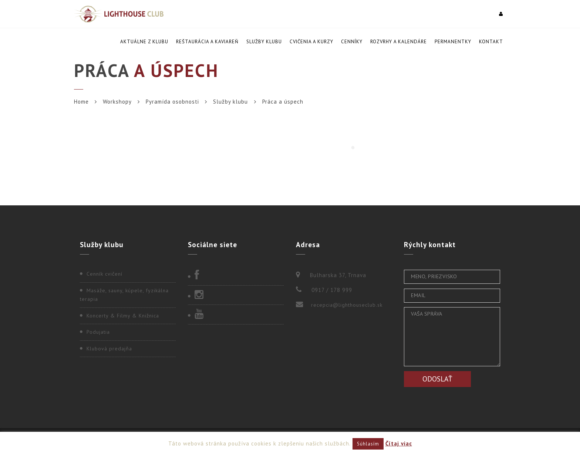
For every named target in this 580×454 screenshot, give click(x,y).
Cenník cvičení (104, 273)
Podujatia (98, 332)
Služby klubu (264, 41)
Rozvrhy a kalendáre (398, 41)
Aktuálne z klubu (144, 41)
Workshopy (117, 101)
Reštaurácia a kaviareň (207, 41)
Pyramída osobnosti (172, 101)
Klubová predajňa (109, 348)
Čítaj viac (398, 443)
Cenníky (351, 41)
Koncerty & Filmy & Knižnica (123, 315)
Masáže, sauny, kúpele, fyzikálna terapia (124, 295)
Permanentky (453, 41)
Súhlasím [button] (368, 444)
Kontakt (491, 41)
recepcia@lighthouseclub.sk (346, 305)
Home (81, 101)
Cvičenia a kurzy (311, 41)
